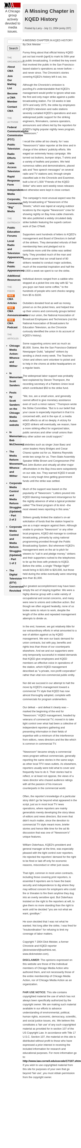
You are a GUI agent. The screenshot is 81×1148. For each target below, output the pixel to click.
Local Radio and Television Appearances (14, 249)
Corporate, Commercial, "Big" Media (14, 205)
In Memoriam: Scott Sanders (15, 379)
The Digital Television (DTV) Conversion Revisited (15, 580)
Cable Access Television (13, 167)
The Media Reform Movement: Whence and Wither (15, 463)
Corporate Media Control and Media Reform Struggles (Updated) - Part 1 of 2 (15, 545)
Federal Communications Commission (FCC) (14, 133)
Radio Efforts (11, 155)
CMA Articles (12, 299)
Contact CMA (12, 108)
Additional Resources (14, 277)
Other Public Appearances (14, 266)
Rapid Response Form (13, 180)
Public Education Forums (13, 231)
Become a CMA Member (12, 97)
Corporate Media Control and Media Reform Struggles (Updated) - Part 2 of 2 (15, 501)
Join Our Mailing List (11, 82)
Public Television (13, 146)
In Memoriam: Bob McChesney (15, 438)
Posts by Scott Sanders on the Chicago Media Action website (14, 408)
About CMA (11, 68)
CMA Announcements (14, 311)
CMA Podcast (12, 324)
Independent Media (14, 191)
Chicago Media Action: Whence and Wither (14, 355)
